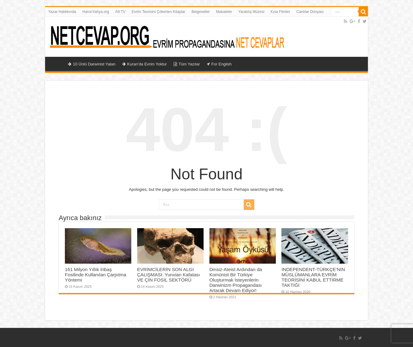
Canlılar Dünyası (310, 12)
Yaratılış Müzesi (251, 12)
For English (219, 64)
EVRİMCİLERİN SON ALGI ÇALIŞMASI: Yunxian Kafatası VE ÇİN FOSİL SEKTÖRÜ (168, 274)
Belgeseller (201, 12)
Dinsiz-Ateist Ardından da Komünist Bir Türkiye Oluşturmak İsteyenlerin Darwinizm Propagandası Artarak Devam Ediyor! (235, 280)
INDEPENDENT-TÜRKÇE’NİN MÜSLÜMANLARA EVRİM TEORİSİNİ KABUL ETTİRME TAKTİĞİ (313, 277)
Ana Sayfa (56, 63)
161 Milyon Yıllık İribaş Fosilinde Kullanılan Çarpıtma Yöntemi (95, 274)
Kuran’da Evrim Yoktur (144, 64)
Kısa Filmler (280, 12)
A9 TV (120, 12)
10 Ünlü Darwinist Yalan (92, 64)
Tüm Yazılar (187, 64)
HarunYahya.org (95, 12)
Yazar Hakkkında (62, 12)
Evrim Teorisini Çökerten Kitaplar (158, 12)
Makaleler (224, 12)
